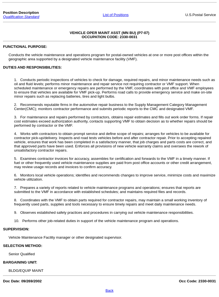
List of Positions (115, 15)
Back (109, 290)
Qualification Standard (21, 17)
